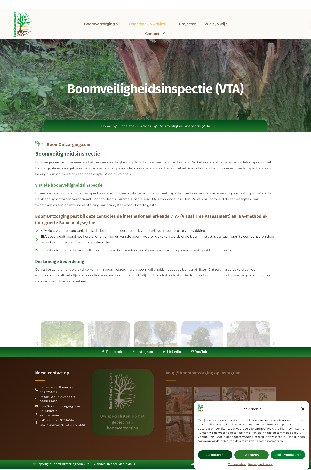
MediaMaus (126, 464)
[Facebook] (144, 4)
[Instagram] (152, 4)
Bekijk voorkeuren (287, 455)
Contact (155, 31)
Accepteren (215, 455)
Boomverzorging (102, 21)
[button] (303, 410)
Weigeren (251, 455)
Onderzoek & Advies (149, 21)
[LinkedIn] (159, 4)
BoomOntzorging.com (67, 464)
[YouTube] (166, 4)
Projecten (187, 21)
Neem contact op (52, 372)
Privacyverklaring (260, 464)
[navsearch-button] (255, 22)
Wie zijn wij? (215, 21)
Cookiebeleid (237, 464)
